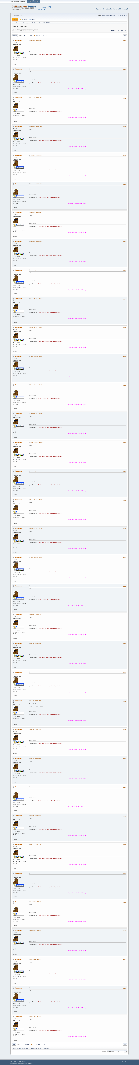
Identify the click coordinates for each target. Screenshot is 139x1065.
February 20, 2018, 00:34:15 (36, 499)
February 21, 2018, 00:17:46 (36, 528)
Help (123, 1061)
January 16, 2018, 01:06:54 (36, 69)
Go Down (14, 35)
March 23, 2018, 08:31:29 (35, 786)
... (26, 35)
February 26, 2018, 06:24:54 (36, 557)
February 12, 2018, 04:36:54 (36, 442)
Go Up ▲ (127, 1061)
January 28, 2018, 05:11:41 (36, 241)
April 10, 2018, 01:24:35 (35, 988)
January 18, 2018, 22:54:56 (36, 126)
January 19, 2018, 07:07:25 (36, 183)
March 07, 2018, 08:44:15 (35, 729)
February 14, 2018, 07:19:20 (36, 471)
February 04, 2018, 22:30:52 (36, 327)
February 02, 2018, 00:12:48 (36, 270)
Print (125, 35)
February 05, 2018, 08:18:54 (36, 356)
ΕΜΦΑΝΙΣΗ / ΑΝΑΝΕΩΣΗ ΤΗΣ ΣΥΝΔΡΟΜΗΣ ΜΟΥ (114, 15)
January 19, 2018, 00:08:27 (36, 155)
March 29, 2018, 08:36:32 (35, 844)
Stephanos (18, 40)
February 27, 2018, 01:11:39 (36, 585)
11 (36, 35)
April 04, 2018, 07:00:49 (35, 873)
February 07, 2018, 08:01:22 (36, 384)
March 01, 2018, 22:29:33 (35, 672)
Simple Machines (22, 1061)
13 (39, 35)
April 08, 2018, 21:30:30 (35, 959)
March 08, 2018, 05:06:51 (35, 758)
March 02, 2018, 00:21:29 (35, 700)
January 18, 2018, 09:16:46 (36, 97)
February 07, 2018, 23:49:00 (36, 413)
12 (38, 35)
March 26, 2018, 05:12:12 (35, 815)
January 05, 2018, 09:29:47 (36, 40)
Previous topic (115, 30)
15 (43, 35)
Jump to (104, 1051)
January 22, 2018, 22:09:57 (36, 212)
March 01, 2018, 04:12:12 (35, 614)
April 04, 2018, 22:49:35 (35, 901)
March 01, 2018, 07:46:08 (35, 643)
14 (41, 35)
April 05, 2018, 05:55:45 (35, 930)
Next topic (124, 30)
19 (46, 35)
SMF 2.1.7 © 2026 (14, 1061)
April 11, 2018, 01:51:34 (35, 1016)
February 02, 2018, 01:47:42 (36, 298)
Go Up (13, 1044)
